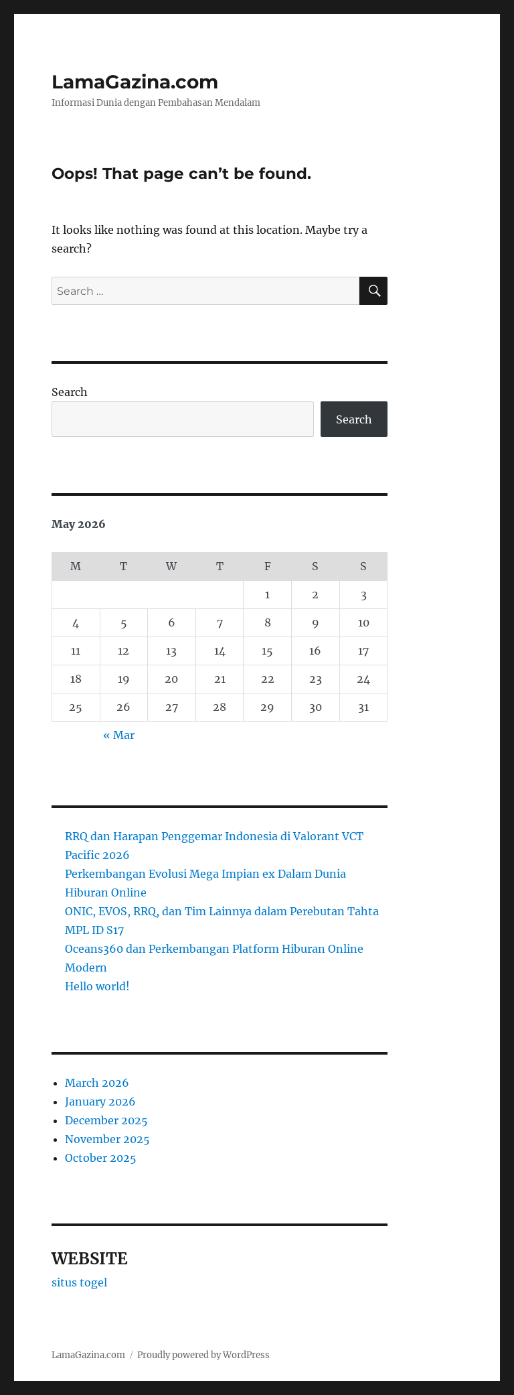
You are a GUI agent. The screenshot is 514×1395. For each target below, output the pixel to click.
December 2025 (106, 1120)
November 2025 (107, 1139)
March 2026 (97, 1082)
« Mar (119, 735)
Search (70, 392)
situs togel (79, 1282)
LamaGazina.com (135, 81)
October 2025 (101, 1158)
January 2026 (100, 1101)
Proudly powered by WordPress (203, 1355)
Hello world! (97, 986)
